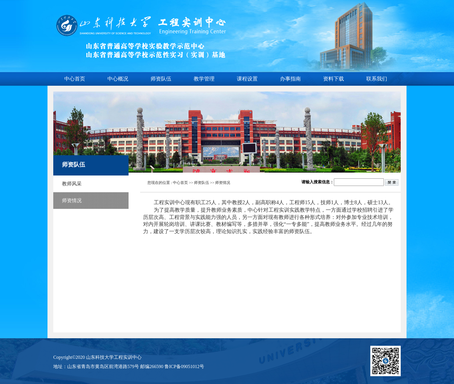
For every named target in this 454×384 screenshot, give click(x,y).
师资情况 (222, 182)
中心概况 (117, 79)
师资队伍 (161, 79)
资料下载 (333, 79)
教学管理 (204, 79)
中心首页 (74, 79)
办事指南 (290, 79)
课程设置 (247, 79)
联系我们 (376, 79)
